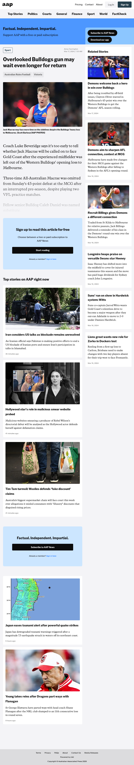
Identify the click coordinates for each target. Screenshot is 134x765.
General (61, 14)
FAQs (56, 753)
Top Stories (15, 14)
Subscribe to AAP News (102, 32)
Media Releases (91, 753)
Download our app (100, 39)
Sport (91, 14)
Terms (38, 753)
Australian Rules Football (17, 74)
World (103, 14)
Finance (77, 14)
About (99, 4)
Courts (47, 14)
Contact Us (76, 753)
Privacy (48, 753)
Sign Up (125, 4)
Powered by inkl (67, 757)
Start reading (42, 250)
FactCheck (119, 14)
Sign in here (51, 259)
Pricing (79, 4)
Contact (89, 4)
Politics (33, 14)
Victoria (38, 74)
